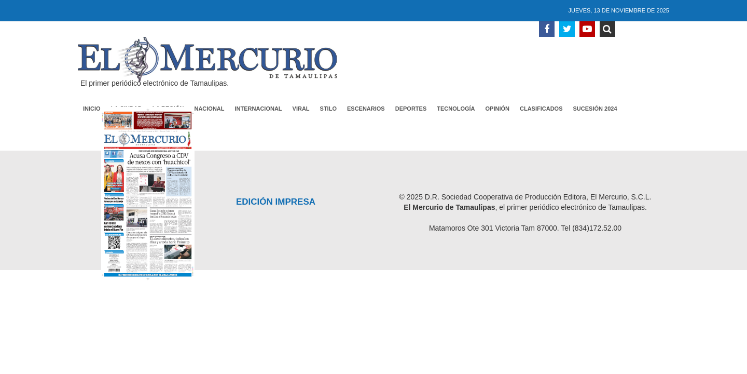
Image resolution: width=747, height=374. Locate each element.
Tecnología (456, 108)
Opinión (497, 108)
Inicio (92, 108)
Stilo (328, 108)
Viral (301, 108)
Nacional (209, 108)
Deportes (411, 108)
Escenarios (366, 108)
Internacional (258, 108)
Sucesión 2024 (595, 108)
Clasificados (541, 108)
